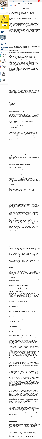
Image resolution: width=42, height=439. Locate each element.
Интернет (3, 57)
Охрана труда (4, 65)
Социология (4, 71)
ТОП (20, 0)
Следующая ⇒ (16, 5)
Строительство (4, 73)
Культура (3, 60)
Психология (4, 69)
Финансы (3, 77)
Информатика (4, 58)
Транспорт (3, 75)
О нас (13, 1)
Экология (3, 79)
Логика (3, 62)
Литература (4, 61)
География (3, 56)
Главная (10, 0)
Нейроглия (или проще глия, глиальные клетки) (4, 48)
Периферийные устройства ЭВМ (3, 44)
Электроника (4, 81)
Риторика (3, 70)
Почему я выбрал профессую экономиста (3, 32)
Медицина (3, 63)
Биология (3, 55)
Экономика (4, 80)
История (3, 59)
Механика (3, 64)
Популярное (17, 0)
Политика (3, 67)
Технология (4, 74)
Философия (4, 76)
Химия (3, 78)
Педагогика (4, 66)
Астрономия (4, 54)
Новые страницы (24, 1)
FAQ (36, 0)
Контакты (32, 0)
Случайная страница (28, 1)
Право (3, 68)
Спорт (3, 72)
